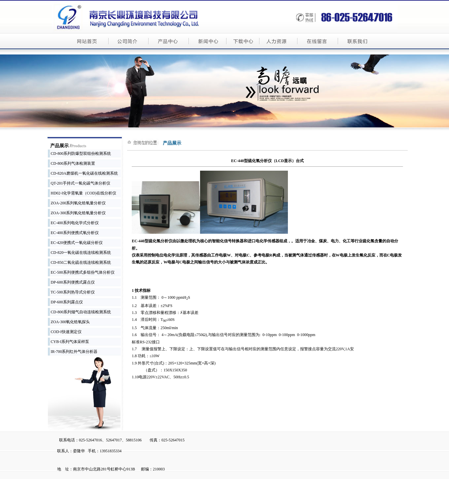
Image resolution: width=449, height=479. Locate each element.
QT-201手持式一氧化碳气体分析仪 (79, 183)
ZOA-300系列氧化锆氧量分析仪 (77, 213)
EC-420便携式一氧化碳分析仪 (75, 242)
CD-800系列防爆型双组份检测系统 (79, 153)
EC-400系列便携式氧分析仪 (73, 232)
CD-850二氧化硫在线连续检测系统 (79, 262)
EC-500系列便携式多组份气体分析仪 (81, 272)
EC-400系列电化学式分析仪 (73, 223)
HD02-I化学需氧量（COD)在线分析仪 (82, 193)
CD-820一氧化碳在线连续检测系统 (79, 252)
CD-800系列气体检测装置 (71, 163)
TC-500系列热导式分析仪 (71, 292)
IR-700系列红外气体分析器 (73, 351)
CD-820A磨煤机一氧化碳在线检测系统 (83, 173)
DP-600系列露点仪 (65, 302)
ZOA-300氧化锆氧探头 (69, 322)
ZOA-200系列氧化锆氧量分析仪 (77, 203)
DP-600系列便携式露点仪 (71, 282)
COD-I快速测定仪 (65, 331)
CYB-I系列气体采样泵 (68, 341)
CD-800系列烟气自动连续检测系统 (79, 312)
